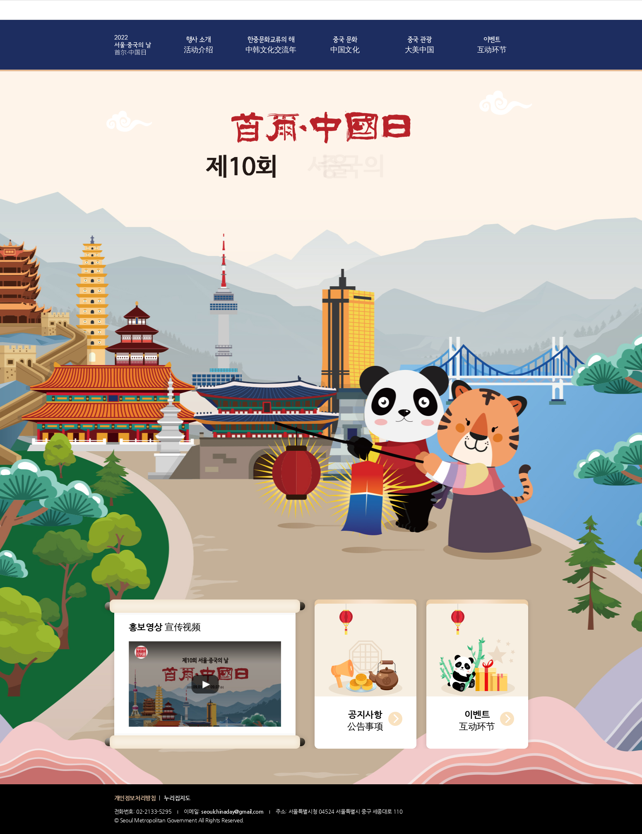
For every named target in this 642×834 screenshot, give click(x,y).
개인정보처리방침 (135, 798)
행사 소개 (198, 45)
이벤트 (491, 45)
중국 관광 (419, 45)
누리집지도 (177, 798)
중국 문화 (344, 45)
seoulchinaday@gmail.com (232, 811)
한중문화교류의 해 (270, 45)
